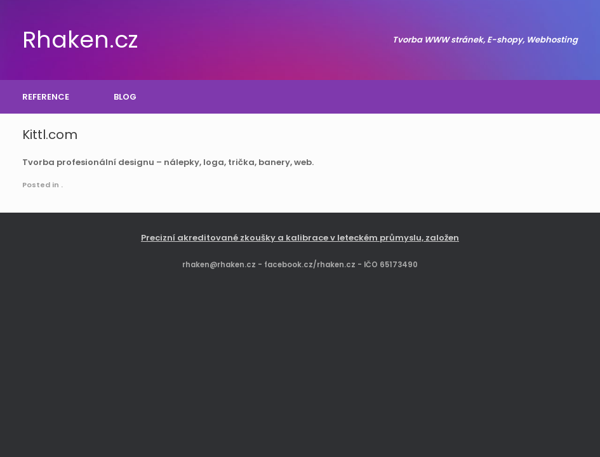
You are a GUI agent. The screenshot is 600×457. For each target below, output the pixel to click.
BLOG (125, 97)
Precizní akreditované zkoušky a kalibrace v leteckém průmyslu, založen (300, 238)
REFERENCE (45, 97)
